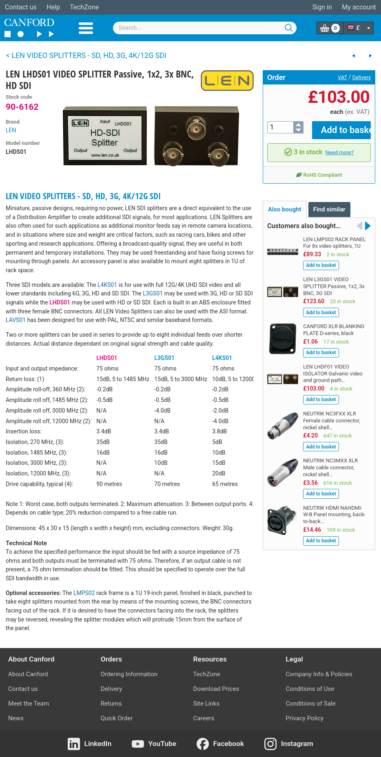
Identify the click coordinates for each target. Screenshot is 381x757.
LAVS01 (16, 320)
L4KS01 (107, 285)
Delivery (361, 77)
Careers (204, 718)
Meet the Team (28, 703)
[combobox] (205, 28)
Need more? (340, 147)
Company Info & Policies (319, 674)
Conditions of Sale (310, 703)
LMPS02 (84, 593)
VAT (342, 77)
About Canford (28, 674)
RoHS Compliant (319, 169)
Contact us (21, 7)
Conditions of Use (310, 689)
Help (53, 7)
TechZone (84, 7)
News (16, 718)
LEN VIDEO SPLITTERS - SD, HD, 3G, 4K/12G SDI (83, 196)
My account (359, 7)
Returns (111, 703)
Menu (86, 28)
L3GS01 (153, 293)
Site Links (206, 703)
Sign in (322, 7)
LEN (11, 130)
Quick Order (117, 718)
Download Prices (216, 689)
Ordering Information (129, 674)
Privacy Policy (304, 718)
